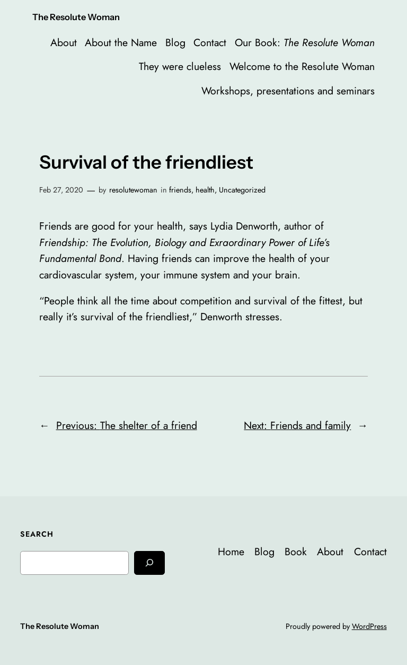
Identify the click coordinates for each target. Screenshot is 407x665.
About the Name (121, 42)
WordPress (369, 626)
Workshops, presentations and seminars (288, 90)
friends (180, 190)
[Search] (149, 563)
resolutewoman (133, 190)
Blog (175, 42)
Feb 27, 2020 (61, 190)
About (63, 42)
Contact (209, 42)
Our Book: (305, 42)
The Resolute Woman (76, 17)
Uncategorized (242, 190)
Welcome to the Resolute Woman (302, 66)
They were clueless (180, 66)
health (205, 190)
